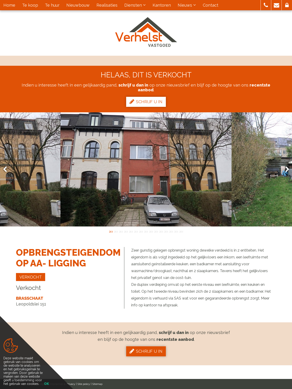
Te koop (30, 5)
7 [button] (141, 231)
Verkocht (30, 277)
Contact (210, 5)
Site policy (83, 384)
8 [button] (146, 231)
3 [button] (121, 231)
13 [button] (171, 231)
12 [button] (166, 231)
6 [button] (136, 231)
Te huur (52, 5)
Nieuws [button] (187, 5)
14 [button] (176, 231)
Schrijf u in (146, 101)
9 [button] (151, 231)
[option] (146, 169)
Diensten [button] (135, 5)
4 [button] (126, 231)
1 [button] (111, 231)
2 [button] (116, 231)
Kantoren (162, 5)
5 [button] (131, 231)
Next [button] (285, 169)
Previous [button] (7, 169)
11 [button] (161, 231)
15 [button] (181, 231)
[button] (266, 5)
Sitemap (97, 384)
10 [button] (156, 231)
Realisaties (106, 5)
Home (9, 5)
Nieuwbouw (78, 5)
